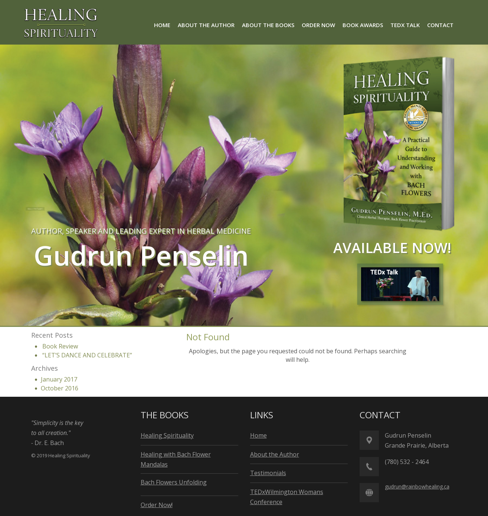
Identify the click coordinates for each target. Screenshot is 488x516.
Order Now (192, 208)
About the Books (46, 209)
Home (258, 435)
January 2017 (59, 379)
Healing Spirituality (167, 435)
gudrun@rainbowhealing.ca (417, 486)
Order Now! (157, 505)
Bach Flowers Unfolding (174, 482)
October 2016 (59, 388)
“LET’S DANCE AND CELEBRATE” (87, 355)
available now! (392, 247)
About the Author (125, 208)
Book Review (60, 346)
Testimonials (268, 473)
